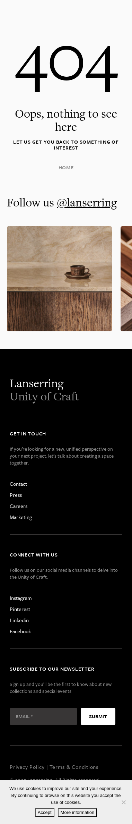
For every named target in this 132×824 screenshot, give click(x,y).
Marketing (21, 517)
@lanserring (87, 202)
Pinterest (20, 609)
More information (78, 812)
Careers (18, 506)
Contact (18, 483)
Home (66, 167)
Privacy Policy (27, 767)
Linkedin (19, 620)
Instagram (21, 598)
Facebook (20, 631)
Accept (45, 812)
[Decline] (123, 802)
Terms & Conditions (74, 767)
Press (16, 495)
